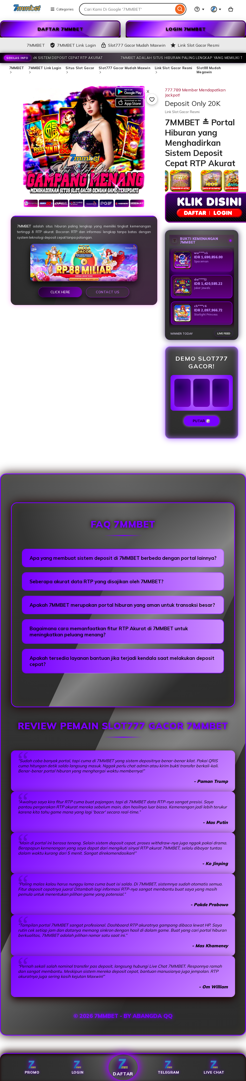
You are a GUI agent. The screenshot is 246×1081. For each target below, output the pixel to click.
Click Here (60, 292)
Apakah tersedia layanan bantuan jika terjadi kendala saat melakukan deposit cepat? (122, 661)
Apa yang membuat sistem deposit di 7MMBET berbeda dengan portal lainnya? (123, 558)
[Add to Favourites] (152, 99)
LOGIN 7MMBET (186, 29)
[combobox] (126, 9)
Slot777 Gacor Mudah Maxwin (124, 68)
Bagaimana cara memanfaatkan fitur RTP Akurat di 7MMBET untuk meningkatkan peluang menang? (109, 631)
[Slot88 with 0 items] (231, 9)
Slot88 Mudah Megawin (209, 70)
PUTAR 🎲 (201, 421)
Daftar (123, 1067)
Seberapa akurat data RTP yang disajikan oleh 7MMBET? (96, 581)
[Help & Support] (199, 9)
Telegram (168, 1067)
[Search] (180, 9)
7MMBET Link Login (44, 68)
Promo (32, 1067)
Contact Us (107, 292)
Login (78, 1067)
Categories (62, 9)
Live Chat (214, 1067)
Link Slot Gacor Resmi (173, 68)
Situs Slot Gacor (80, 68)
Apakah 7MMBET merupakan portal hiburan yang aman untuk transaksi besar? (122, 605)
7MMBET (16, 68)
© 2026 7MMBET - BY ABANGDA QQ (123, 1015)
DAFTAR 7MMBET (60, 29)
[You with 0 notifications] (216, 9)
